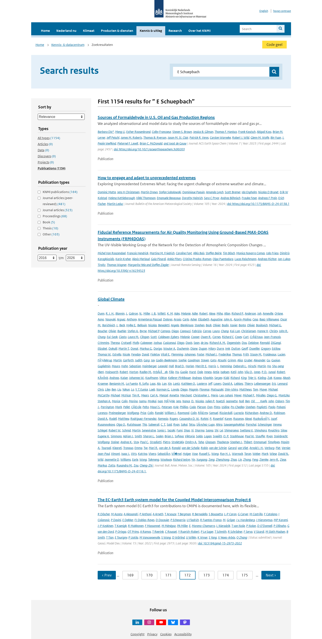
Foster (200, 354)
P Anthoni (145, 514)
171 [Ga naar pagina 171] (168, 575)
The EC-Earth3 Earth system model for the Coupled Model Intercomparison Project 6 (174, 499)
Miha (220, 313)
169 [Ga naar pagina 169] (130, 575)
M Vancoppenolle (149, 537)
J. (127, 313)
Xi (192, 430)
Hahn (124, 366)
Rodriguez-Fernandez (143, 419)
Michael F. (249, 395)
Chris (101, 389)
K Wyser (202, 537)
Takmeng (153, 459)
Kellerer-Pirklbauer (179, 378)
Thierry (248, 383)
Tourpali (106, 448)
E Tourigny (121, 537)
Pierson (201, 407)
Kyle (175, 407)
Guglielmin (104, 366)
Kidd (226, 378)
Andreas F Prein (267, 198)
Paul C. (144, 442)
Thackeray (223, 442)
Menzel (163, 395)
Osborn (279, 401)
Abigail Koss (264, 132)
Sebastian (135, 366)
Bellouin (142, 325)
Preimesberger (117, 413)
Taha (201, 442)
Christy (273, 331)
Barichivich (108, 325)
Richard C (228, 337)
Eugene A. (103, 436)
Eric (274, 383)
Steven (205, 360)
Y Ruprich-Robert (188, 532)
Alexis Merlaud (141, 259)
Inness (208, 372)
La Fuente (132, 383)
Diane (193, 348)
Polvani (281, 407)
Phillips (184, 407)
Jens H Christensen (128, 192)
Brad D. (179, 366)
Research (175, 31)
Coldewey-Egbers (168, 337)
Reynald (265, 343)
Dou (244, 343)
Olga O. (121, 424)
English (263, 11)
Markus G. (146, 348)
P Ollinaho (279, 526)
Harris (212, 366)
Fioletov (155, 354)
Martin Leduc (115, 204)
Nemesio (163, 419)
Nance (186, 401)
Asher (193, 319)
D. (192, 401)
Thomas (237, 354)
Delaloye (253, 343)
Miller (146, 313)
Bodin (225, 325)
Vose (195, 454)
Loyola (175, 389)
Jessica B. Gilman (203, 132)
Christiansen (248, 331)
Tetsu (192, 424)
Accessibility (183, 634)
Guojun (275, 360)
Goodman (194, 360)
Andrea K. (126, 442)
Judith (138, 360)
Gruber (248, 360)
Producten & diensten (117, 31)
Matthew (123, 419)
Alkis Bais (198, 253)
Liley (107, 389)
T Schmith (221, 532)
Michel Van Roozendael (112, 253)
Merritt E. (201, 366)
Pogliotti (262, 407)
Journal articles (58, 210)
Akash (286, 378)
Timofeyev (274, 442)
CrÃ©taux (256, 337)
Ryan (176, 424)
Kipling (262, 378)
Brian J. (169, 436)
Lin (240, 459)
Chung (101, 337)
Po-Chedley (237, 407)
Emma (138, 448)
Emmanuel (260, 442)
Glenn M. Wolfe (260, 137)
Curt (246, 337)
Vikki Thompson (145, 198)
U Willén (191, 537)
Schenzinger (265, 424)
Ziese (283, 459)
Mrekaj (152, 401)
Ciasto (122, 337)
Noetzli (220, 401)
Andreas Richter (267, 259)
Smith (138, 436)
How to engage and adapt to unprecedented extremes (147, 177)
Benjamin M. (117, 383)
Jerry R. (274, 459)
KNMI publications (60, 192)
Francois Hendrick (137, 253)
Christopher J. (201, 395)
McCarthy (103, 395)
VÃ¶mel (176, 454)
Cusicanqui (169, 343)
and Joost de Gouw (175, 143)
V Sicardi (259, 532)
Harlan (190, 366)
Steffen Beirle (214, 253)
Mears (145, 395)
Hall (171, 366)
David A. (228, 383)
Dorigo (158, 348)
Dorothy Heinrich (192, 198)
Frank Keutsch (247, 132)
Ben (114, 389)
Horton (133, 372)
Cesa (255, 319)
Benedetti (164, 325)
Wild (100, 459)
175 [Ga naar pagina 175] (244, 575)
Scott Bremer (232, 192)
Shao (187, 430)
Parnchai (251, 424)
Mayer (263, 389)
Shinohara (260, 430)
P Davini (116, 520)
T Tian (109, 537)
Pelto (145, 407)
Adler (195, 313)
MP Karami (281, 520)
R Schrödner (235, 532)
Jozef (274, 419)
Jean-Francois (272, 337)
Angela (175, 325)
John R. (283, 331)
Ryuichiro (273, 430)
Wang (215, 454)
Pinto (217, 407)
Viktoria (190, 436)
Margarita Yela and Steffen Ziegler (148, 265)
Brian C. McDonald (151, 143)
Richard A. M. (217, 343)
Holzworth (111, 372)
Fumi (179, 430)
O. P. (226, 436)
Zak (269, 378)
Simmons (116, 436)
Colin (124, 401)
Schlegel (102, 430)
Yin (193, 459)
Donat (134, 348)
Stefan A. (133, 331)
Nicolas (152, 325)
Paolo (271, 407)
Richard (235, 378)
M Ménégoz (169, 526)
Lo (132, 389)
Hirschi (252, 366)
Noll (241, 401)
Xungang (201, 459)
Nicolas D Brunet (268, 192)
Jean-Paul (104, 454)
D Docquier (162, 520)
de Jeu (204, 343)
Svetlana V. (246, 430)
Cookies (166, 634)
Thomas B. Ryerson (154, 137)
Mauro (116, 366)
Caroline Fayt (184, 253)
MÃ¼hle (169, 401)
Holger (187, 454)
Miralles (260, 395)
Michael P (153, 331)
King (244, 378)
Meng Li (120, 132)
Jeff (210, 383)
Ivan (160, 401)
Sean (196, 343)
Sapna (209, 430)
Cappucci (185, 331)
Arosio (177, 319)
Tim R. (136, 395)
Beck (122, 325)
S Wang (166, 537)
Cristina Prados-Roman (197, 259)
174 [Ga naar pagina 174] (225, 575)
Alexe (212, 313)
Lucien (281, 354)
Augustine (216, 319)
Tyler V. (252, 378)
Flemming (177, 354)
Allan (227, 313)
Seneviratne (149, 430)
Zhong (247, 459)
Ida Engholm (249, 192)
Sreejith (217, 436)
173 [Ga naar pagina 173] (206, 575)
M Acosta (116, 514)
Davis (189, 343)
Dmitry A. (191, 442)
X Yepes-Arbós (226, 537)
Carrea (207, 331)
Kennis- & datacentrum (67, 45)
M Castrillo (256, 514)
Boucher (102, 331)
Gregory (265, 348)
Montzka (284, 395)
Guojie (184, 372)
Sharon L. (149, 436)
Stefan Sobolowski (170, 192)
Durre (220, 348)
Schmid (126, 430)
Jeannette (232, 401)
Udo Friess (272, 253)
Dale (200, 372)
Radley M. (145, 372)
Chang (225, 331)
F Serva (248, 532)
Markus (102, 465)
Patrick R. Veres (199, 137)
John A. (228, 319)
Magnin (193, 389)
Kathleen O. (188, 383)
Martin (117, 360)
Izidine (225, 407)
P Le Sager (207, 532)
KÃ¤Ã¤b (103, 378)
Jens (178, 401)
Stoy (136, 442)
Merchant (186, 395)
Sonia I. (161, 430)
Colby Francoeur (161, 132)
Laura (216, 331)
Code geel (274, 44)
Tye (145, 448)
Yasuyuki (110, 319)
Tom (255, 389)
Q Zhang (241, 537)
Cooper (195, 337)
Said (169, 424)
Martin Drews (149, 192)
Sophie (182, 360)
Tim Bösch (229, 253)
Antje (216, 372)
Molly (136, 343)
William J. (170, 413)
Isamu (142, 401)
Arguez (121, 319)
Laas (152, 383)
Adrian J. (128, 436)
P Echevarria (177, 520)
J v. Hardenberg (245, 520)
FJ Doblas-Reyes (144, 520)
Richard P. (237, 313)
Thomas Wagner (116, 265)
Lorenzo (102, 413)
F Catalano (270, 514)
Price (143, 413)
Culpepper (146, 343)
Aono (101, 319)
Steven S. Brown (182, 132)
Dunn (101, 313)
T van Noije (238, 526)
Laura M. (133, 337)
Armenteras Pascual (150, 319)
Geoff (244, 348)
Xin (170, 383)
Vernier (286, 448)
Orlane (279, 313)
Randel (159, 413)
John (240, 372)
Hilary (211, 348)
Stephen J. (236, 442)
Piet (278, 448)
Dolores (167, 319)
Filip (171, 372)
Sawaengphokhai (234, 424)
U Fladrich (193, 520)
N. (140, 313)
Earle (135, 459)
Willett (161, 313)
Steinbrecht (281, 436)
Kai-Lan (235, 331)
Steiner (115, 442)
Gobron (133, 313)
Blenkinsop (186, 325)
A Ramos (145, 532)
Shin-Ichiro (231, 389)
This (144, 424)
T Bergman (184, 514)
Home (45, 31)
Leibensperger (262, 383)
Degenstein (233, 343)
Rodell (113, 419)
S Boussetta (216, 514)
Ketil (233, 372)
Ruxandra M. (124, 465)
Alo (159, 383)
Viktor (163, 378)
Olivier (216, 325)
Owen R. (206, 337)
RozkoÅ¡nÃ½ (261, 419)
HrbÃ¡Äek (160, 372)
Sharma (199, 430)
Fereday (136, 354)
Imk (227, 348)
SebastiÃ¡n (163, 454)
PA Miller (182, 526)
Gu (268, 360)
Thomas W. (104, 354)
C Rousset (171, 532)
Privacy (152, 634)
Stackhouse (237, 436)
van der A (164, 448)
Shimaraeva (231, 430)
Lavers (217, 383)
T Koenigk (121, 526)
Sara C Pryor (211, 198)
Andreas (114, 378)
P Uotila (133, 537)
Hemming (226, 366)
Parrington (107, 407)
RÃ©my (203, 413)
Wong (143, 459)
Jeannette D (112, 459)
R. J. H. (110, 313)
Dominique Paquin (193, 192)
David (145, 354)
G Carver (243, 514)
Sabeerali (153, 424)
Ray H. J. (225, 454)
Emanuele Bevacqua (169, 198)
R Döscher (104, 514)
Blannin (120, 313)
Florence (204, 389)
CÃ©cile (136, 407)
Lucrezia (239, 413)
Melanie (186, 313)
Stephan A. (104, 401)
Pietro (166, 442)
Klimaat (88, 31)
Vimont (115, 454)
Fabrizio (197, 331)
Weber (256, 454)
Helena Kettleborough (121, 198)
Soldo (199, 436)
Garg (147, 360)
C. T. (163, 424)
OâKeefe (259, 401)
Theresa (115, 343)
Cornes (216, 337)
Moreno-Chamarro (203, 526)
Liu (119, 389)
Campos (165, 331)
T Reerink (158, 532)
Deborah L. (240, 366)
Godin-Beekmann (166, 360)
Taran (247, 454)
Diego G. (272, 395)
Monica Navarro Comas (250, 253)
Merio (214, 395)
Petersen (167, 407)
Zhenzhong (222, 459)
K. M (170, 313)
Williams (125, 459)
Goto (213, 360)
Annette (174, 395)
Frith (246, 354)
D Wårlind (178, 537)
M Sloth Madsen (275, 532)
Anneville (268, 313)
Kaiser (124, 378)
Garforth (128, 360)
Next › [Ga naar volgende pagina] (271, 575)
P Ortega (120, 532)
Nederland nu (66, 31)
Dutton (235, 348)
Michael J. (211, 354)
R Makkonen (136, 526)
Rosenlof (218, 419)
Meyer (237, 395)
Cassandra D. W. (189, 419)
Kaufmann (151, 378)
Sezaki (171, 430)
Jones (257, 372)
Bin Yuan (275, 137)
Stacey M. (256, 354)
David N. (283, 454)
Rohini (204, 419)
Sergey (218, 378)
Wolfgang (133, 413)
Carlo (186, 319)
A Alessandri (131, 514)
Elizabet (102, 348)
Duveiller (254, 348)
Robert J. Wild (240, 137)
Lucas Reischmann (245, 259)
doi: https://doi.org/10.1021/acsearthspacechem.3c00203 (149, 149)
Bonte (242, 325)
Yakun (126, 389)
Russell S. (204, 454)
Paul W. (249, 436)
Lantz (176, 383)
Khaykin (208, 378)
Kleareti (117, 448)
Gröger (231, 520)
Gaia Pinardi (158, 259)
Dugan (203, 348)
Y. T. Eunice (141, 389)
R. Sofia (144, 383)
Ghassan (210, 442)
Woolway (166, 459)
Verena (277, 424)
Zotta (111, 465)
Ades (177, 313)
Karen (228, 419)
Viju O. (248, 372)
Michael (273, 389)
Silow (284, 430)
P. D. (264, 372)
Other (51, 234)
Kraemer (103, 383)
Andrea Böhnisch (230, 198)
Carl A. (154, 395)
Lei (221, 430)
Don (209, 407)
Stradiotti (156, 442)
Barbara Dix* (106, 132)
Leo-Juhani (226, 395)
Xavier (233, 325)
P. (211, 419)
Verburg (269, 448)
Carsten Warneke (220, 137)
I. (218, 366)
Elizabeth (203, 319)
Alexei (248, 419)
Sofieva (179, 436)
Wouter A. (169, 348)
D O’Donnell (264, 526)
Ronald (176, 448)
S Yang (213, 537)
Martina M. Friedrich (162, 253)
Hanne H (262, 331)
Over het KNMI (199, 31)
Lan (164, 383)
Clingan (144, 337)
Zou (136, 465)
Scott (153, 337)
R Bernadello (199, 514)
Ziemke (263, 459)
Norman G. (163, 389)
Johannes (190, 354)
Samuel (213, 413)
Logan (208, 436)
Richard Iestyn (181, 459)
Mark (118, 407)
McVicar (126, 395)
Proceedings (55, 216)
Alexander (259, 360)
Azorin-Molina (242, 319)
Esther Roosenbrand (138, 132)
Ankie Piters (174, 259)
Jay (153, 360)
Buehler (121, 331)
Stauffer (260, 436)
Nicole (126, 354)
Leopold (162, 366)
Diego (175, 331)
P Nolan (251, 526)
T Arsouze (170, 514)
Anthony (132, 319)
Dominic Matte (107, 192)
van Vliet (243, 448)
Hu (177, 372)
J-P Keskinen (105, 526)
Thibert (248, 442)
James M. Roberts (131, 137)
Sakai (184, 424)
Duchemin (183, 348)
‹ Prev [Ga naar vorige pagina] (107, 575)
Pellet (126, 407)
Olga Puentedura (223, 259)
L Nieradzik (223, 526)
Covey (238, 337)
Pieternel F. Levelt (127, 143)
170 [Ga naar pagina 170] (149, 575)
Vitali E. (165, 354)
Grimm (232, 360)
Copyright (137, 634)
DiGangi (276, 343)
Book (49, 222)
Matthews (245, 389)
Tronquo (128, 448)
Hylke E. (131, 325)
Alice (240, 360)
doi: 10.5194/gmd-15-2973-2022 (220, 543)
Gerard (232, 448)
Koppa (277, 378)
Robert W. (114, 430)
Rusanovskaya (106, 424)
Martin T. (123, 348)
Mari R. (153, 448)
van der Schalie (190, 448)
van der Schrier (218, 448)
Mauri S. (155, 407)
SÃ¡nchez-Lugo (205, 424)
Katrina (142, 454)
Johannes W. (136, 378)
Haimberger (149, 366)
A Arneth (158, 514)
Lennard (282, 383)
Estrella (116, 354)
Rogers (174, 419)
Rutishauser (134, 424)
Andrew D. (266, 413)
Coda (192, 407)
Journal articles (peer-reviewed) (58, 201)
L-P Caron (230, 514)
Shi (216, 430)
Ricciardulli (225, 413)
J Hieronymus (264, 520)
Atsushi (222, 360)
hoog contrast (282, 11)
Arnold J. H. (256, 448)
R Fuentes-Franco (211, 520)
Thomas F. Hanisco (226, 132)
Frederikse (224, 354)
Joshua (158, 343)
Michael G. (275, 325)
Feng (255, 459)
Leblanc (238, 383)
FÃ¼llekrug (105, 360)
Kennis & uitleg (151, 31)
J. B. (153, 313)
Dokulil (112, 348)
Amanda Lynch (214, 192)
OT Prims (133, 532)
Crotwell (126, 343)
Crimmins (103, 343)
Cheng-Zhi (146, 465)
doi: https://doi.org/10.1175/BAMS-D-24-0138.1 (258, 204)
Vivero (152, 454)
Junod (271, 372)
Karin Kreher (123, 259)
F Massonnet (152, 526)
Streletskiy (178, 442)
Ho (269, 366)
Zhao (234, 459)
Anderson (250, 313)
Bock (209, 325)
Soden (159, 436)
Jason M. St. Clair (178, 137)
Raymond (183, 413)
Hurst (192, 372)
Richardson (251, 413)
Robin (204, 448)
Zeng (212, 459)
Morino (133, 401)
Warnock (237, 454)
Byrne (143, 331)
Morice (116, 401)
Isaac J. (125, 454)
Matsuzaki (217, 389)
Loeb (152, 389)
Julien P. (210, 401)
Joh (259, 313)
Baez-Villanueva (269, 319)
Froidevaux (269, 354)
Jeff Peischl (113, 137)
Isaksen (224, 372)
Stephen (199, 325)
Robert (203, 313)
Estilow (276, 348)
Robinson (279, 413)
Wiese (273, 454)
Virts (134, 454)
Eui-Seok (112, 337)
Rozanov (238, 419)
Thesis (50, 228)
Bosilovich (262, 325)
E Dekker (127, 520)
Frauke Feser (249, 198)
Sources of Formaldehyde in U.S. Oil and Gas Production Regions (156, 117)
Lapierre (202, 383)
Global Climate (111, 299)
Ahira (219, 424)
